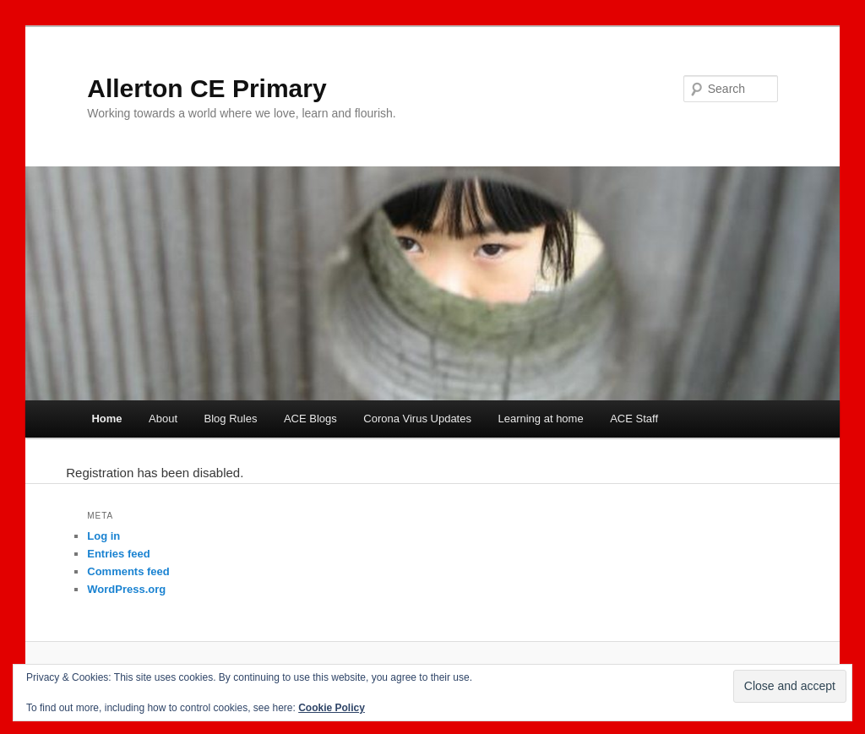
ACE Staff (634, 418)
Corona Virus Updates (417, 418)
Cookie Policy (331, 708)
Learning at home (540, 418)
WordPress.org (126, 589)
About (163, 418)
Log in (103, 536)
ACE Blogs (310, 418)
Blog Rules (231, 418)
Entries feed (118, 553)
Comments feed (128, 571)
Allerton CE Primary (206, 88)
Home (106, 418)
